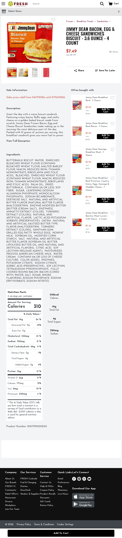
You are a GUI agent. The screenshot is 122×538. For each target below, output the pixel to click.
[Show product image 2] (23, 72)
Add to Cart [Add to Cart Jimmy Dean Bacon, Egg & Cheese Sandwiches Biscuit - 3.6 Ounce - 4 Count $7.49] (61, 533)
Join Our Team (12, 509)
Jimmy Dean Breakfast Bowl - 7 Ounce (97, 99)
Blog (60, 486)
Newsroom (10, 498)
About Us (9, 479)
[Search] (63, 4)
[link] (105, 70)
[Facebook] (74, 480)
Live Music (63, 494)
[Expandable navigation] (3, 3)
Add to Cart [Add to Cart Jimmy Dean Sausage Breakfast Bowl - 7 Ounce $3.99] (106, 165)
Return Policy (46, 505)
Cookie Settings (65, 524)
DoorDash (25, 490)
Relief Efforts (11, 494)
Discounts (45, 498)
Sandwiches (102, 21)
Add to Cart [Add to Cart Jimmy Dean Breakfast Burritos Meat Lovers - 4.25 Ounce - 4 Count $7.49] (106, 229)
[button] (102, 4)
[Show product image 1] (12, 72)
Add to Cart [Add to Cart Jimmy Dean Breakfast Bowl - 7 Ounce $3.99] (106, 110)
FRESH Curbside (28, 479)
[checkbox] (53, 20)
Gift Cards (45, 501)
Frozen (69, 21)
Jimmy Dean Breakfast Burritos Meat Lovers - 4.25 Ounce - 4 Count (97, 216)
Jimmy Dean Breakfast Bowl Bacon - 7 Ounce (97, 125)
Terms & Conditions (44, 524)
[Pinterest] (79, 480)
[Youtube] (89, 480)
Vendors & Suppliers (30, 494)
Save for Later (105, 70)
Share (79, 70)
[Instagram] (84, 480)
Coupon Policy (47, 490)
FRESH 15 (10, 486)
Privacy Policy (24, 524)
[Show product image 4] (46, 72)
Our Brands (10, 482)
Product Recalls (48, 494)
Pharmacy (63, 490)
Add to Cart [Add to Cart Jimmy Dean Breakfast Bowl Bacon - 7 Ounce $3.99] (106, 136)
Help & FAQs (47, 486)
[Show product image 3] (35, 72)
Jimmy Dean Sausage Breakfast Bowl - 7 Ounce (96, 152)
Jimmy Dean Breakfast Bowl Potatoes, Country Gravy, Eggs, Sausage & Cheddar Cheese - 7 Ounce (97, 184)
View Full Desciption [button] (18, 141)
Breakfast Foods (85, 21)
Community (10, 490)
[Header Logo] (17, 4)
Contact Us (45, 482)
